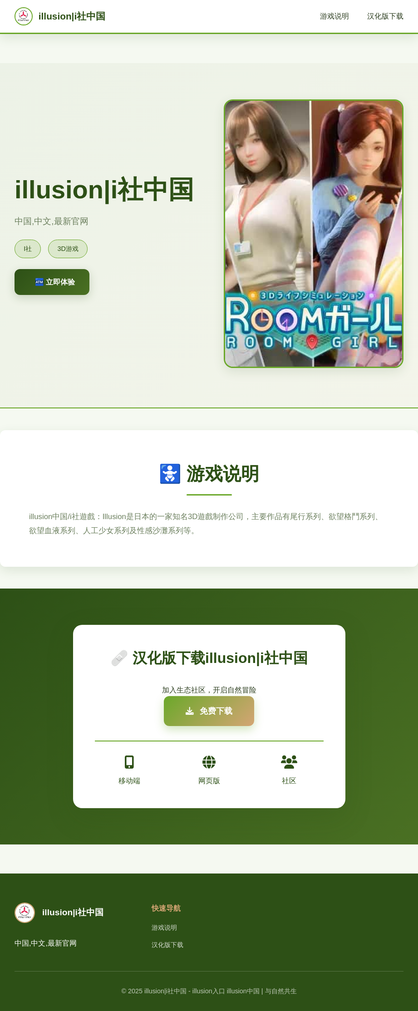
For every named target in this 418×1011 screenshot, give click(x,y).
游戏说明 (334, 16)
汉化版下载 (385, 16)
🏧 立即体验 (55, 282)
